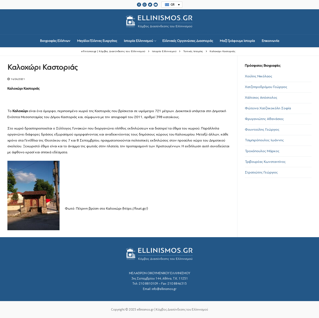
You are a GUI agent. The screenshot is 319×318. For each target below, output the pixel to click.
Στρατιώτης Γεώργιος (261, 172)
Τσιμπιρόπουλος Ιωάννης (264, 140)
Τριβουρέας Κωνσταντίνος (265, 162)
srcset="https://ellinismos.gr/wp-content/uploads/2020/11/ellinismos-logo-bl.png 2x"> (160, 22)
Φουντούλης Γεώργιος (262, 129)
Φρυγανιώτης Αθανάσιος (264, 119)
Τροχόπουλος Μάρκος (262, 151)
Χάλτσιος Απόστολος (261, 97)
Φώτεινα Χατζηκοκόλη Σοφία (268, 108)
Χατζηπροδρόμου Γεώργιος (266, 87)
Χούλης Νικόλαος (258, 76)
